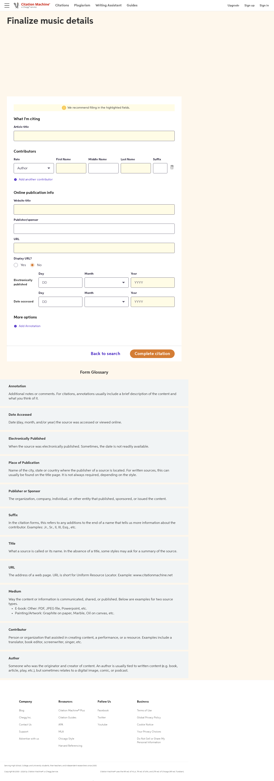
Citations (62, 5)
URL (16, 239)
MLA (61, 732)
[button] (34, 168)
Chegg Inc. (25, 717)
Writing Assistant (108, 5)
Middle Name (97, 159)
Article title (21, 126)
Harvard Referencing (70, 746)
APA (60, 725)
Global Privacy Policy (149, 717)
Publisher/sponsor (26, 219)
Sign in (264, 5)
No (39, 265)
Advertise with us (29, 739)
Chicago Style (66, 739)
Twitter (102, 717)
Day (41, 273)
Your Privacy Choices (149, 732)
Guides (132, 5)
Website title (22, 200)
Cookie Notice (145, 725)
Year (134, 273)
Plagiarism (82, 5)
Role (17, 159)
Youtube (102, 725)
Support (23, 732)
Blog (21, 710)
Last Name (128, 159)
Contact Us (25, 725)
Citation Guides (67, 717)
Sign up (249, 5)
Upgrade (233, 5)
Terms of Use (144, 710)
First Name (63, 159)
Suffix (157, 159)
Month (89, 273)
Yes (23, 265)
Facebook (103, 710)
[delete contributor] (172, 167)
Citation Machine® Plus (71, 710)
